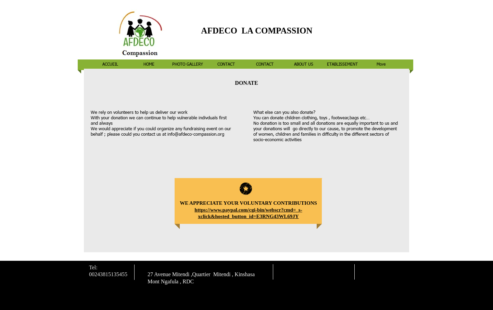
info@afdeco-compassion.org (195, 134)
